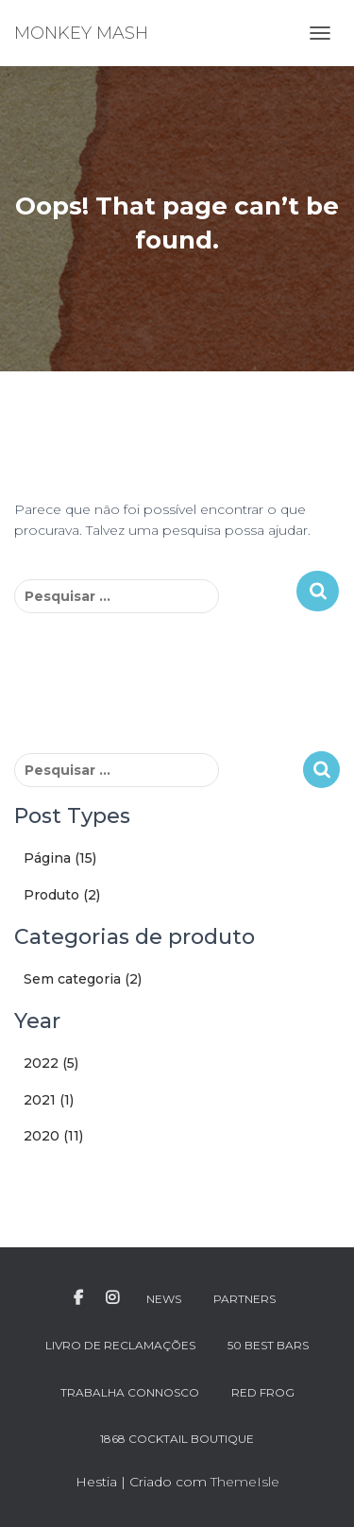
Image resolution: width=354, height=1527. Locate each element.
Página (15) (60, 857)
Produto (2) (62, 894)
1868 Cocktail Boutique (177, 1439)
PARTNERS (244, 1299)
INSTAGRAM (112, 1298)
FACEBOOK (78, 1298)
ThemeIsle (245, 1481)
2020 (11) (53, 1135)
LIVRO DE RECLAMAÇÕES (120, 1345)
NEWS (163, 1299)
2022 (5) (51, 1063)
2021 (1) (49, 1099)
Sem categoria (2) (83, 978)
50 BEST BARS (268, 1345)
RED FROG (263, 1392)
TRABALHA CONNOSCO (129, 1392)
